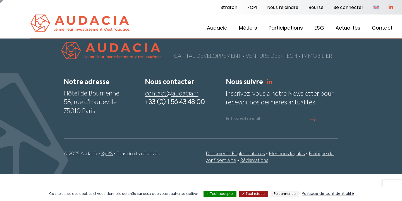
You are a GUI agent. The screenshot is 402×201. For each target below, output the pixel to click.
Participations (286, 28)
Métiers (248, 28)
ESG (319, 28)
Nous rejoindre (282, 8)
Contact (382, 28)
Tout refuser (253, 194)
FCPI (252, 8)
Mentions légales (287, 154)
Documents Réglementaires (235, 154)
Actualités (348, 28)
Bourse (316, 8)
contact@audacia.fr (171, 94)
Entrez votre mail (243, 119)
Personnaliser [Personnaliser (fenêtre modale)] (285, 194)
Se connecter (348, 8)
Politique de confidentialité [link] (328, 194)
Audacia (217, 28)
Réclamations (254, 161)
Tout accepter (220, 194)
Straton (229, 8)
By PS (107, 154)
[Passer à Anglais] (376, 7)
